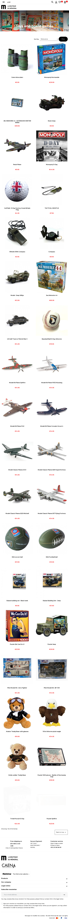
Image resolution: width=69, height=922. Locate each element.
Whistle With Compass (17, 252)
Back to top (61, 832)
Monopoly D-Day (52, 164)
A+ (9, 2)
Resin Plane (17, 164)
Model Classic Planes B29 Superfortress (52, 470)
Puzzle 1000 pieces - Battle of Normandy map (52, 776)
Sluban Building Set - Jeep (52, 600)
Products (4, 878)
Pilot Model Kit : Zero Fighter (17, 688)
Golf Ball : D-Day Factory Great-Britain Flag (17, 209)
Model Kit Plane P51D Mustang (51, 382)
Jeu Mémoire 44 (51, 295)
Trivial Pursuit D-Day (17, 818)
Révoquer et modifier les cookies (35, 915)
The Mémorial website (16, 874)
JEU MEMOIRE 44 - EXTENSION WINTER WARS (17, 121)
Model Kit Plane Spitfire (17, 382)
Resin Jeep (52, 121)
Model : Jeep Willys (17, 295)
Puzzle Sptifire (52, 818)
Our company (6, 882)
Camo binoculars (17, 77)
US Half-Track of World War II (17, 339)
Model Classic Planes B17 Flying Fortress (52, 513)
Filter (63, 39)
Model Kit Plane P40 (17, 426)
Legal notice (5, 886)
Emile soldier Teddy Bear (17, 775)
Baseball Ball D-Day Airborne (52, 339)
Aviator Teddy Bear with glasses (17, 731)
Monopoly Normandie (51, 77)
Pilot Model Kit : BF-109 (52, 688)
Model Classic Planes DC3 (17, 470)
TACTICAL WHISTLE (52, 208)
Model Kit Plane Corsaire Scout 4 (51, 426)
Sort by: (36, 39)
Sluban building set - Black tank (17, 600)
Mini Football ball (52, 557)
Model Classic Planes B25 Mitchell (17, 513)
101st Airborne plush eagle (52, 731)
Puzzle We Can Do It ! (17, 644)
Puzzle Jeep (52, 644)
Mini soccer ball (17, 557)
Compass (51, 252)
